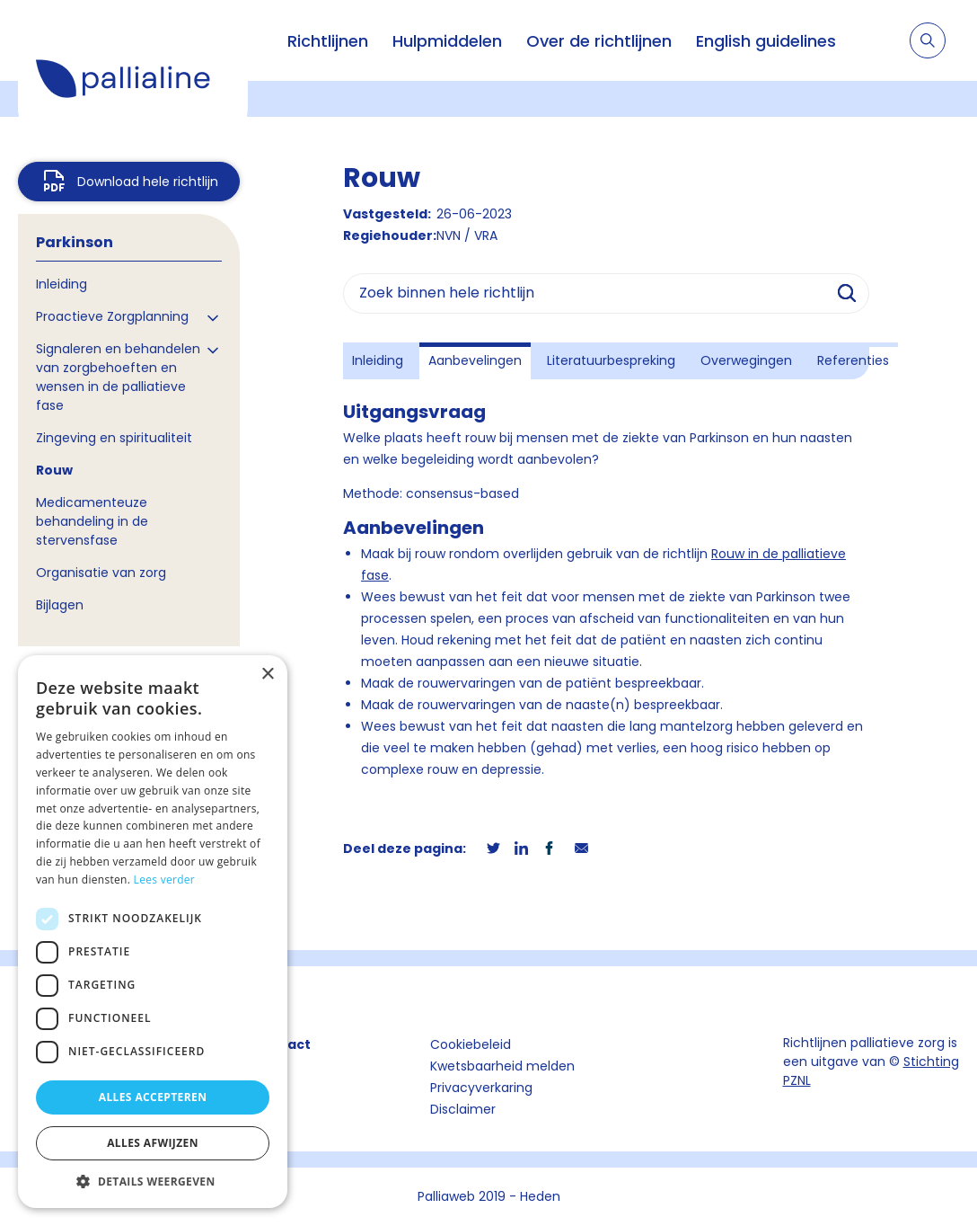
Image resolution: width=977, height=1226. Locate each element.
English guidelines (766, 41)
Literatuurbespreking (611, 360)
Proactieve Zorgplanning (112, 316)
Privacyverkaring (481, 1088)
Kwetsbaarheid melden (502, 1066)
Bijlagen (60, 605)
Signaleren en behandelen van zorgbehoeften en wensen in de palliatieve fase (118, 377)
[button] (152, 1181)
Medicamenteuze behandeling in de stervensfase (92, 521)
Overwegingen (746, 360)
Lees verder (165, 879)
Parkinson (74, 242)
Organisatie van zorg (101, 573)
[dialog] (152, 931)
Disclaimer (463, 1109)
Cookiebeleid (470, 1044)
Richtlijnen (327, 41)
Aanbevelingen (475, 360)
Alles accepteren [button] (153, 1097)
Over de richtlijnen (599, 41)
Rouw (54, 470)
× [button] (267, 674)
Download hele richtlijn (147, 182)
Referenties (853, 360)
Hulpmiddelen (447, 41)
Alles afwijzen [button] (152, 1142)
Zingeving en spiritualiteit (114, 438)
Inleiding (61, 284)
